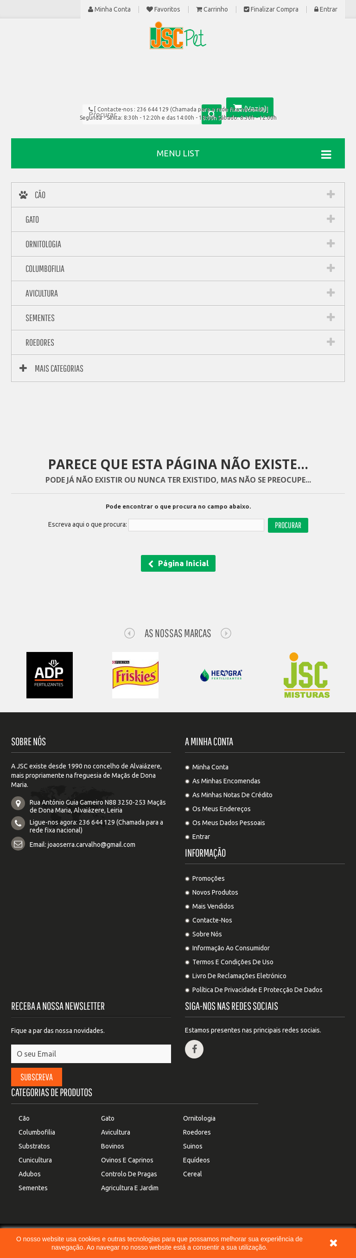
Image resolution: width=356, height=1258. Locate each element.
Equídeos (196, 1160)
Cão (24, 1118)
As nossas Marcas (178, 632)
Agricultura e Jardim (130, 1188)
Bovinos (112, 1146)
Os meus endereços (221, 809)
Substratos (34, 1146)
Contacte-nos (212, 920)
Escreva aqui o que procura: (87, 524)
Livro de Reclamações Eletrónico (239, 976)
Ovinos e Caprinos (127, 1160)
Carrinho (212, 9)
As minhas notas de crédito (232, 795)
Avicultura (115, 1132)
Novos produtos (215, 892)
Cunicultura (35, 1160)
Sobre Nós (207, 934)
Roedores (197, 1132)
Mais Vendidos (213, 906)
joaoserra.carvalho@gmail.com (91, 844)
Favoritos (163, 9)
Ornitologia (199, 1118)
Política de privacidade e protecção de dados (257, 989)
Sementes (33, 1188)
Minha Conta (109, 9)
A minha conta (209, 741)
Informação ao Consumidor (231, 948)
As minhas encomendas (226, 781)
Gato (107, 1118)
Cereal (192, 1174)
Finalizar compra (271, 9)
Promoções (208, 878)
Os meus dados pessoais (228, 822)
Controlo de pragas (129, 1174)
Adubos (30, 1174)
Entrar (325, 9)
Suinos (193, 1146)
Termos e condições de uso (232, 962)
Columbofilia (37, 1132)
